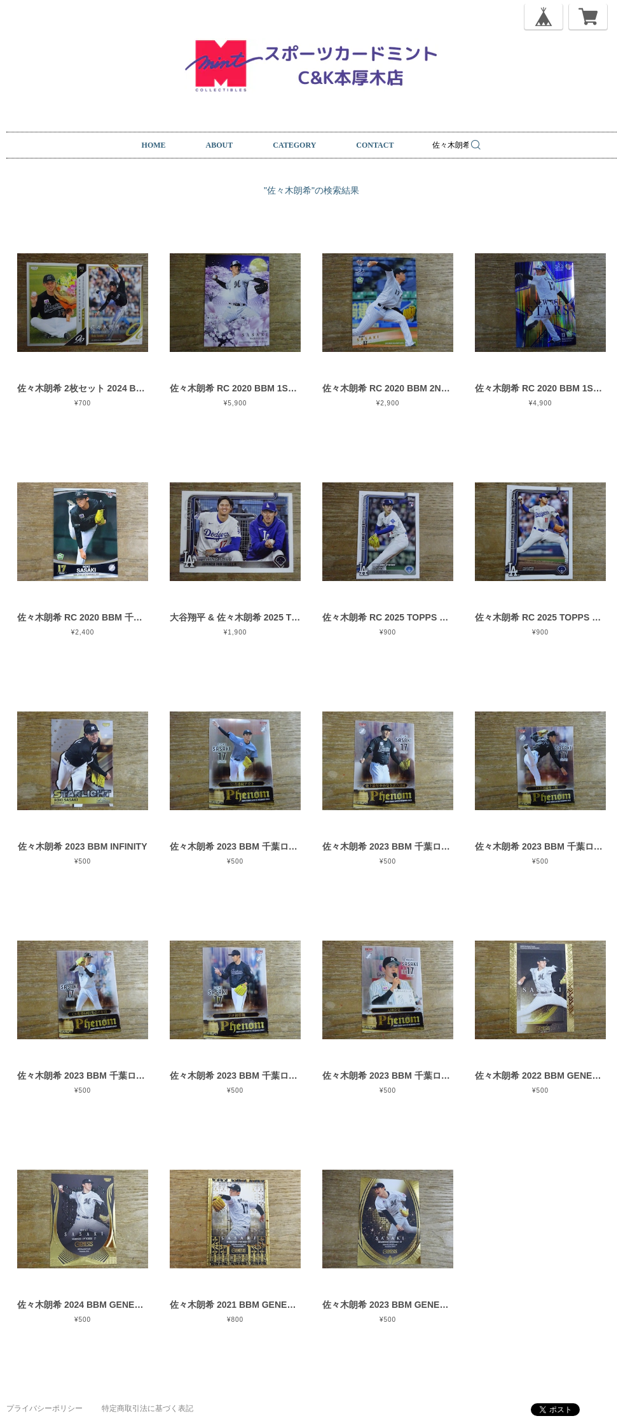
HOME (154, 145)
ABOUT (219, 145)
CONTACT (375, 145)
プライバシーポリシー (44, 1408)
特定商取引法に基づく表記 (147, 1408)
